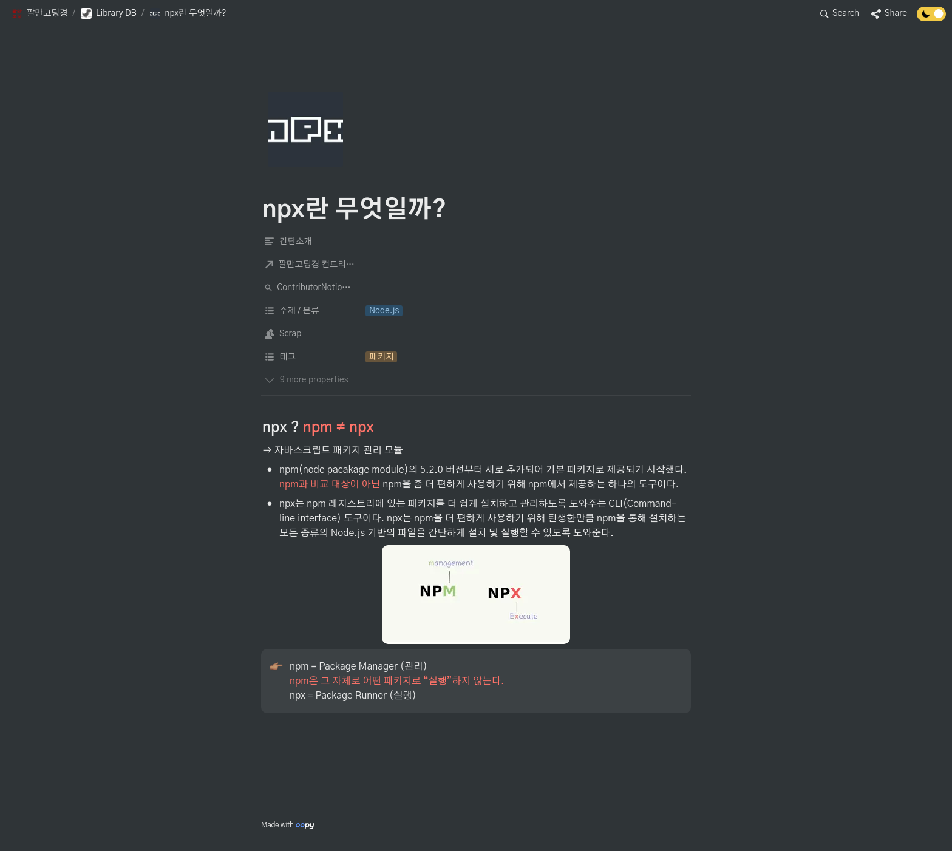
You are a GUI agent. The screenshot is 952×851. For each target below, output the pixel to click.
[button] (39, 14)
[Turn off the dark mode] (931, 18)
